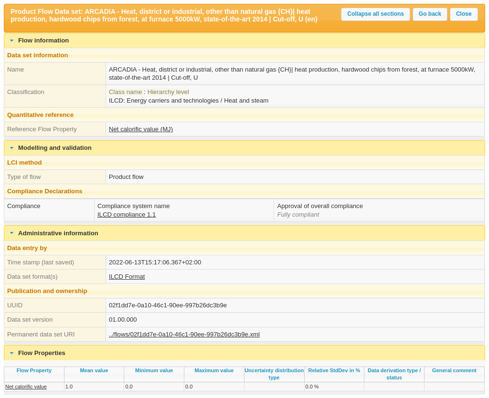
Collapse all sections (375, 13)
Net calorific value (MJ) (141, 129)
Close (464, 13)
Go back (430, 13)
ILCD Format (127, 276)
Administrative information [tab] (53, 233)
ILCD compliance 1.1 (126, 214)
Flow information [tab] (38, 40)
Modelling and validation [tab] (50, 148)
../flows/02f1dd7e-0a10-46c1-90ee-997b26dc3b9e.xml (184, 334)
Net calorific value (26, 386)
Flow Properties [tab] (36, 353)
